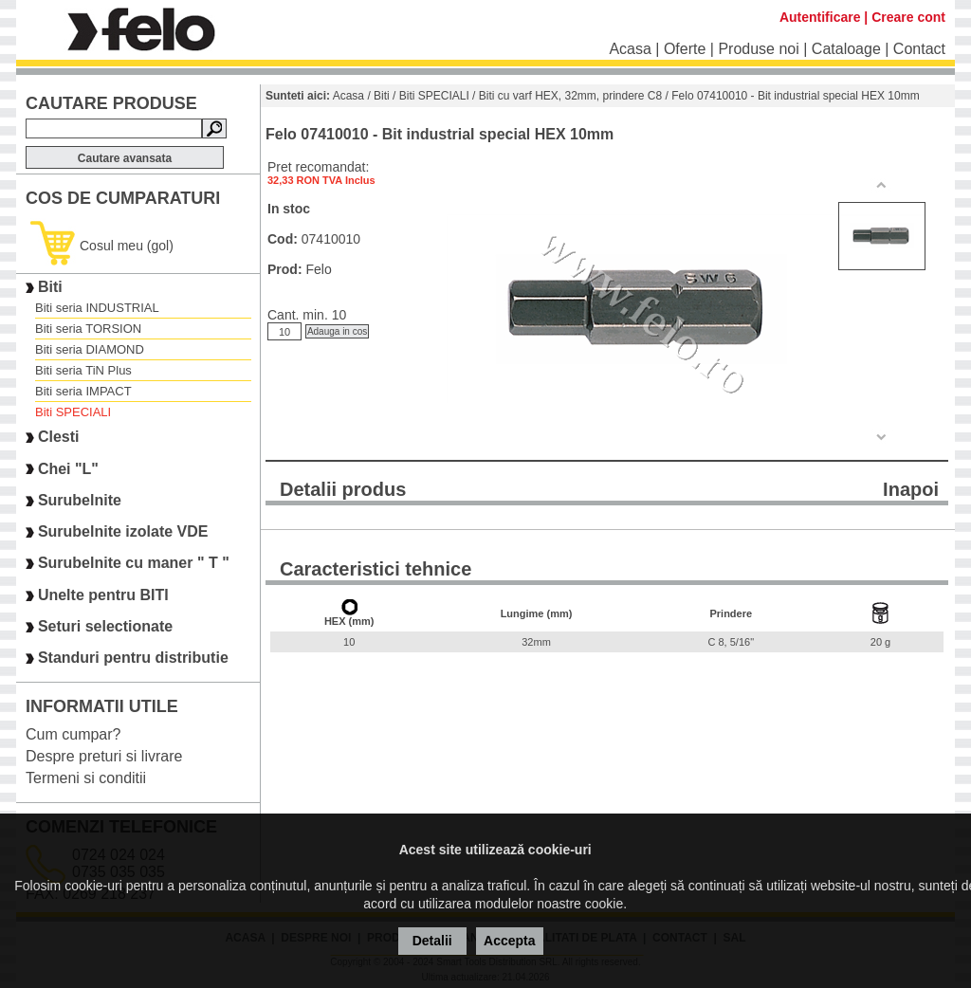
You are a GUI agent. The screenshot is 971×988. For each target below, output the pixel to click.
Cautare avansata (125, 158)
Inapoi (911, 489)
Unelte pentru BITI (103, 595)
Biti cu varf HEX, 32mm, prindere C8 (570, 95)
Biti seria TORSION (88, 328)
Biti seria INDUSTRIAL (97, 308)
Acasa (629, 49)
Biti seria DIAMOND (89, 349)
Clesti (59, 438)
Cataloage (846, 49)
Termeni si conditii (86, 778)
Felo (318, 269)
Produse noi (758, 49)
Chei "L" (68, 469)
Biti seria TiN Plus (83, 370)
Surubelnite (79, 500)
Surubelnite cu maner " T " (133, 564)
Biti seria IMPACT (83, 391)
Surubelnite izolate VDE (123, 531)
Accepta (509, 940)
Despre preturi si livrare (104, 756)
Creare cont (908, 17)
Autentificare (820, 17)
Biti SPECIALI (73, 412)
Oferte (684, 49)
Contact (919, 49)
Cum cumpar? (73, 734)
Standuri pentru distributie (133, 658)
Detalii (432, 940)
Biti (50, 287)
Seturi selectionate (105, 626)
